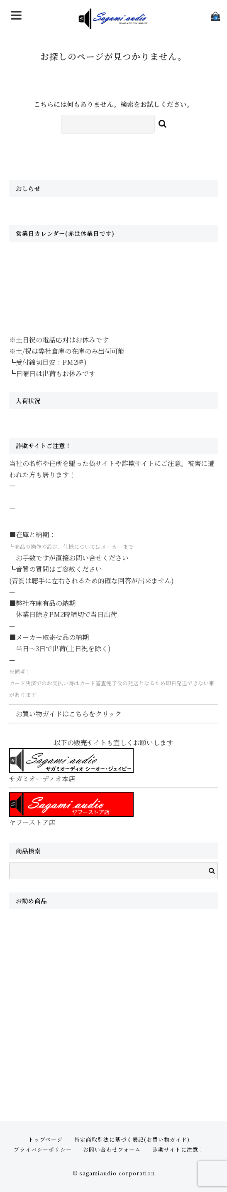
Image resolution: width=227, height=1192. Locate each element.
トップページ (45, 1139)
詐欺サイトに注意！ (178, 1149)
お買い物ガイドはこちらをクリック (69, 714)
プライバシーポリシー (43, 1149)
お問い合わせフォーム (112, 1149)
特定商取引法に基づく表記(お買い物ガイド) (132, 1139)
